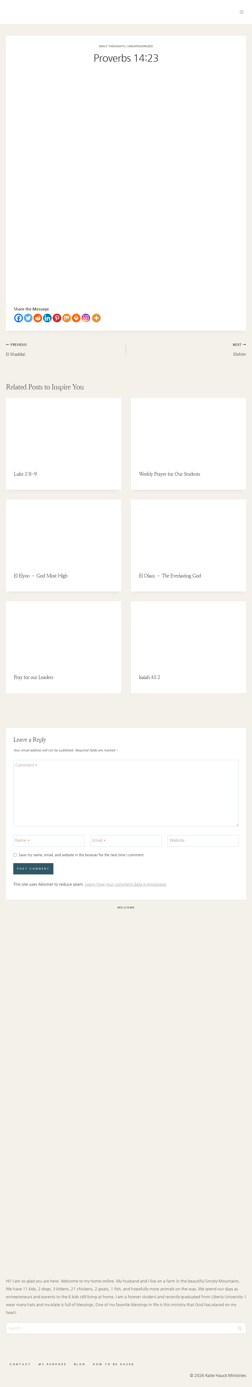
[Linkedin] (47, 318)
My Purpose (53, 1364)
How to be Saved (113, 1364)
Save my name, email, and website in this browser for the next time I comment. (81, 855)
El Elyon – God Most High (40, 576)
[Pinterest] (57, 318)
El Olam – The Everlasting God (170, 576)
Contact (20, 1364)
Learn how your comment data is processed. (126, 884)
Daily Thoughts (112, 46)
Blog (80, 1364)
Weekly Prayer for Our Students (169, 474)
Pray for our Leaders (33, 677)
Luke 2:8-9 (25, 474)
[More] (96, 318)
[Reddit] (37, 318)
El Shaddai (64, 348)
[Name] (48, 841)
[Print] (76, 318)
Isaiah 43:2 (149, 677)
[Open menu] (241, 12)
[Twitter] (28, 318)
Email (99, 840)
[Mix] (66, 318)
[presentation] (63, 430)
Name (22, 840)
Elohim (188, 348)
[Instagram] (85, 318)
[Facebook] (18, 318)
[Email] (125, 841)
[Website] (203, 841)
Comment (26, 765)
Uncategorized (140, 46)
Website (177, 840)
